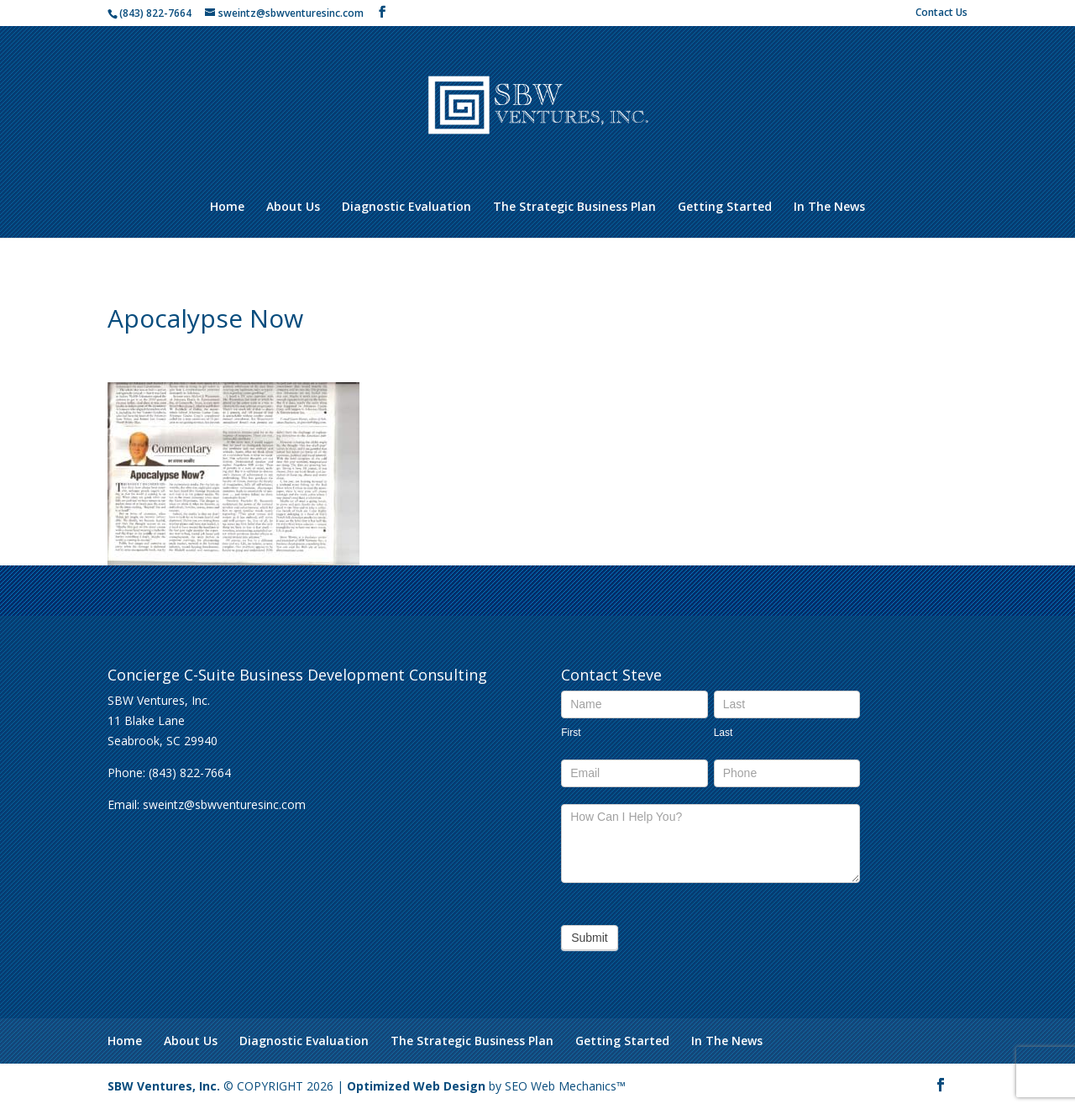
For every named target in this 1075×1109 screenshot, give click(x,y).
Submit (589, 937)
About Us (293, 207)
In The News (829, 207)
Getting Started (725, 207)
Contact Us (941, 13)
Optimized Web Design (416, 1086)
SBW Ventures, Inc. (164, 1086)
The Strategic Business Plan (574, 207)
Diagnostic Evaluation (406, 207)
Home (227, 207)
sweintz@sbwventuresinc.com (224, 804)
